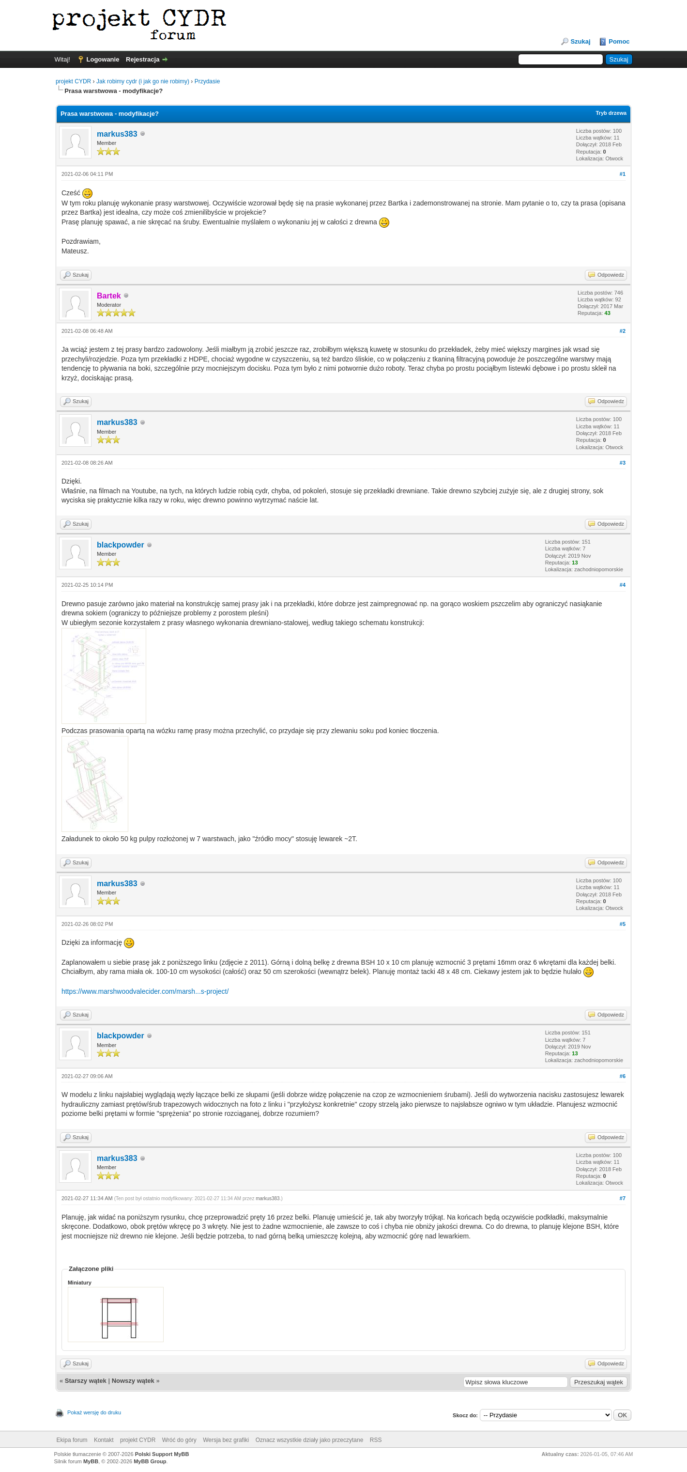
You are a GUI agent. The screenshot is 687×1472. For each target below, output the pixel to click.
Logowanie (103, 59)
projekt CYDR (73, 81)
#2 (623, 331)
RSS (376, 1440)
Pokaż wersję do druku (94, 1412)
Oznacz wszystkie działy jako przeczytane (310, 1440)
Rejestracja (142, 59)
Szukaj (580, 41)
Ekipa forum (72, 1440)
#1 (623, 174)
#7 (623, 1198)
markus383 (117, 134)
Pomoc (619, 41)
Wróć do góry (179, 1440)
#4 (623, 585)
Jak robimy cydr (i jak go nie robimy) (142, 81)
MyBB (90, 1461)
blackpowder (120, 545)
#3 (623, 463)
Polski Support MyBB (162, 1454)
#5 (623, 924)
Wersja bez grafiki (226, 1440)
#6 (623, 1076)
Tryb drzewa (610, 113)
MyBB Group (150, 1461)
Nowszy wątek (133, 1380)
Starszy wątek (86, 1380)
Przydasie (207, 81)
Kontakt (104, 1440)
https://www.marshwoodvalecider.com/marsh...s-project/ (145, 991)
